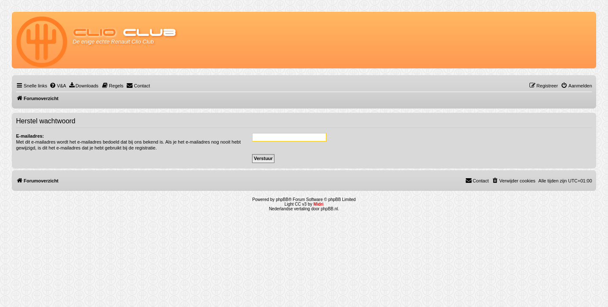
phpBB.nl (329, 208)
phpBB (282, 199)
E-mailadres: (30, 136)
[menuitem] (57, 86)
